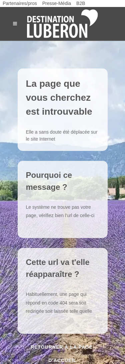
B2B (80, 3)
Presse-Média (56, 3)
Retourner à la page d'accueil (62, 349)
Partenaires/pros (20, 3)
